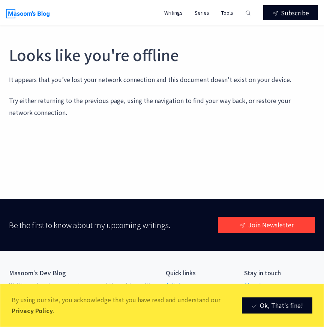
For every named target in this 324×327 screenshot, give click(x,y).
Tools (227, 12)
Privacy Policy (32, 310)
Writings (173, 12)
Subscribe (290, 12)
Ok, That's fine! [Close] (277, 305)
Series (202, 12)
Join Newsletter (266, 224)
